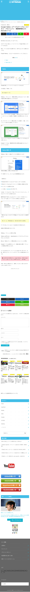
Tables (6, 60)
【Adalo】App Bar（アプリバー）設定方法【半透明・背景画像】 (14, 445)
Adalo (2, 403)
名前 (2, 328)
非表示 (16, 57)
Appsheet (8, 188)
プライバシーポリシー (6, 552)
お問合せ (3, 545)
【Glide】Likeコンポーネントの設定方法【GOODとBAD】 (13, 449)
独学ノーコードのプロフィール (8, 559)
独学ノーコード (14, 590)
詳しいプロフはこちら (17, 520)
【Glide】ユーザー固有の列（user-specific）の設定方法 (13, 456)
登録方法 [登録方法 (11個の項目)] (3, 572)
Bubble (2, 410)
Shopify (2, 417)
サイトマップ (4, 549)
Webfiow (3, 423)
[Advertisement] (15, 12)
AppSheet (3, 407)
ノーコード (4, 295)
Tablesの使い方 (8, 62)
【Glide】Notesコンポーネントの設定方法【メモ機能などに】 (14, 452)
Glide (2, 413)
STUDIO (3, 420)
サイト (2, 337)
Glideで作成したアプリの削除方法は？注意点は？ (11, 441)
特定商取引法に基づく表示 (7, 555)
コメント (3, 317)
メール (2, 332)
